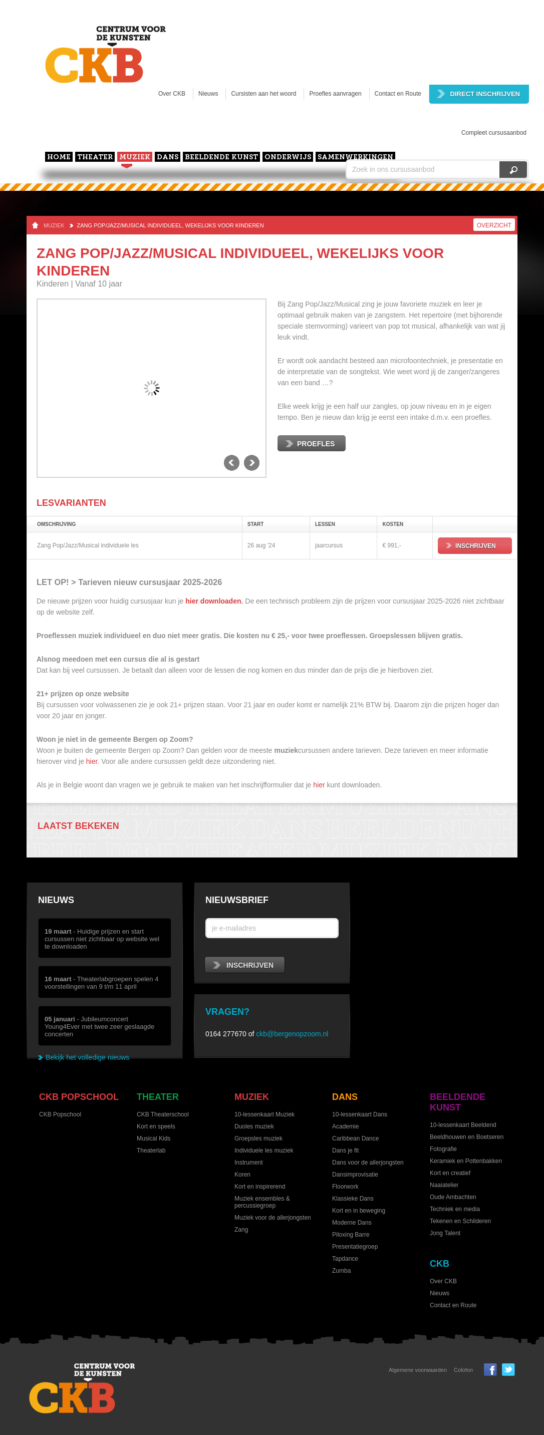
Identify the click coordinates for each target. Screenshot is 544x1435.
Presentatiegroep (355, 1246)
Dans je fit (345, 1150)
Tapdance (345, 1258)
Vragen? (227, 1012)
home (59, 157)
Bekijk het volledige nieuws (87, 1057)
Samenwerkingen (355, 157)
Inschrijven (471, 545)
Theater (95, 157)
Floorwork (345, 1186)
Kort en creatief (450, 1173)
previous (231, 463)
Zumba (341, 1270)
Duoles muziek (254, 1126)
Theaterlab (151, 1150)
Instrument (248, 1162)
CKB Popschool (79, 1097)
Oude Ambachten (453, 1197)
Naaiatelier (444, 1185)
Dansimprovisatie (355, 1174)
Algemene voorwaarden (418, 1370)
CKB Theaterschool (163, 1114)
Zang (241, 1229)
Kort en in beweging (358, 1210)
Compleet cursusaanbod (493, 132)
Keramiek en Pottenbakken (466, 1161)
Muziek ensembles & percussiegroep (262, 1202)
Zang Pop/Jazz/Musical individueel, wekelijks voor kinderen (170, 225)
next (251, 463)
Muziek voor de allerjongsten (272, 1217)
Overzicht (494, 225)
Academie (345, 1126)
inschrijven (243, 965)
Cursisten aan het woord (263, 93)
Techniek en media (455, 1209)
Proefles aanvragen (335, 93)
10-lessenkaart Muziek (264, 1114)
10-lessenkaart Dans (359, 1114)
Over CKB (171, 93)
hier (92, 761)
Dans (167, 157)
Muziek (134, 157)
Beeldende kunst (221, 157)
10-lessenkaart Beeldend (463, 1124)
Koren (242, 1174)
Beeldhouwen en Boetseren (466, 1136)
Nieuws (208, 93)
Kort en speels (156, 1126)
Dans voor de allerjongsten (368, 1162)
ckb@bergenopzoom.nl (292, 1034)
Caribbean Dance (355, 1138)
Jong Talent (445, 1233)
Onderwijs (287, 157)
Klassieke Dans (353, 1198)
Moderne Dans (352, 1222)
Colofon (463, 1370)
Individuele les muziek (263, 1150)
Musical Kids (153, 1138)
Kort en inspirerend (259, 1186)
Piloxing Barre (351, 1234)
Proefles (310, 444)
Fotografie (443, 1149)
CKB (439, 1264)
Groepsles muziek (258, 1138)
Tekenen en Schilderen (460, 1221)
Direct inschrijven (478, 94)
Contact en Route (398, 93)
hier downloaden (213, 601)
